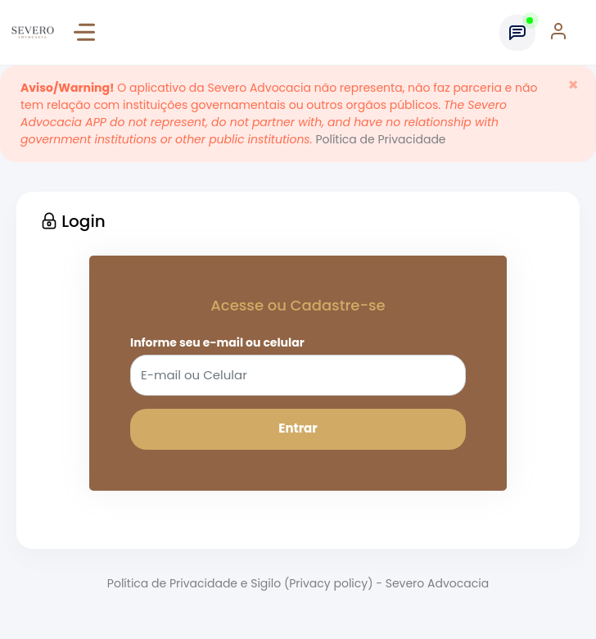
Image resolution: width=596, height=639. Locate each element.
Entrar (297, 428)
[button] (566, 32)
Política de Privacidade (380, 139)
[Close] (573, 84)
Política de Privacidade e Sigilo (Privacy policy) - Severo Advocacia (298, 583)
